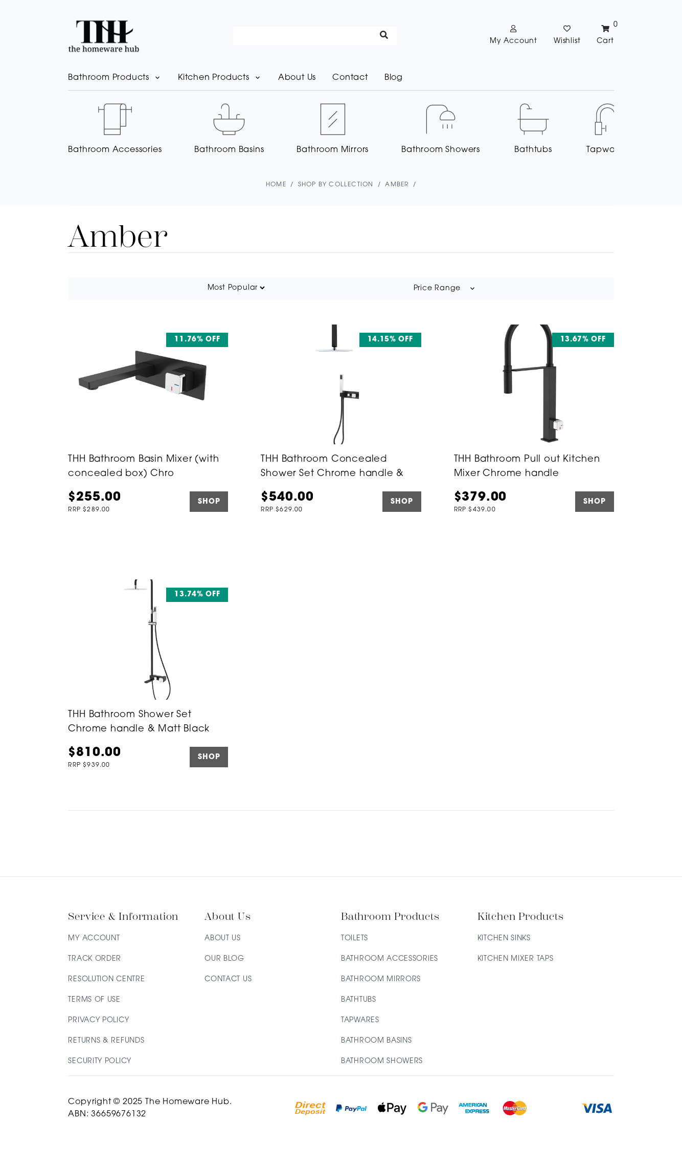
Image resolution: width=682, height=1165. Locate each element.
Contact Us (228, 979)
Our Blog (224, 959)
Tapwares (360, 1020)
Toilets (354, 938)
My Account (94, 938)
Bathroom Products (115, 78)
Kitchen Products (220, 78)
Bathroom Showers (382, 1061)
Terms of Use (94, 1000)
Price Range (445, 289)
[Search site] (384, 36)
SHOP (209, 502)
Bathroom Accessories (389, 959)
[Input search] (315, 36)
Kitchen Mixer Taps (516, 959)
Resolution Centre (106, 979)
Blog (393, 78)
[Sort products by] (236, 288)
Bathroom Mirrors (381, 979)
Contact (350, 78)
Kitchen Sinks (504, 938)
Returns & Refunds (106, 1041)
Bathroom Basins (376, 1041)
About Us (297, 78)
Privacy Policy (98, 1020)
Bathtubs (358, 1000)
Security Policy (99, 1061)
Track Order (94, 959)
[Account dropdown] (513, 36)
